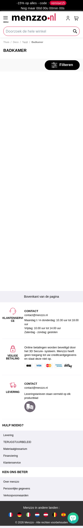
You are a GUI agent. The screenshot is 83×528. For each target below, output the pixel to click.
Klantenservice (12, 462)
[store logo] (37, 17)
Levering (8, 435)
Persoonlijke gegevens (16, 488)
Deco (16, 42)
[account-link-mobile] (69, 19)
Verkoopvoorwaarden (15, 495)
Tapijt (25, 42)
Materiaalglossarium (15, 448)
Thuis (6, 42)
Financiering (10, 455)
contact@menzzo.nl (36, 387)
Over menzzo (11, 481)
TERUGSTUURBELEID (17, 442)
